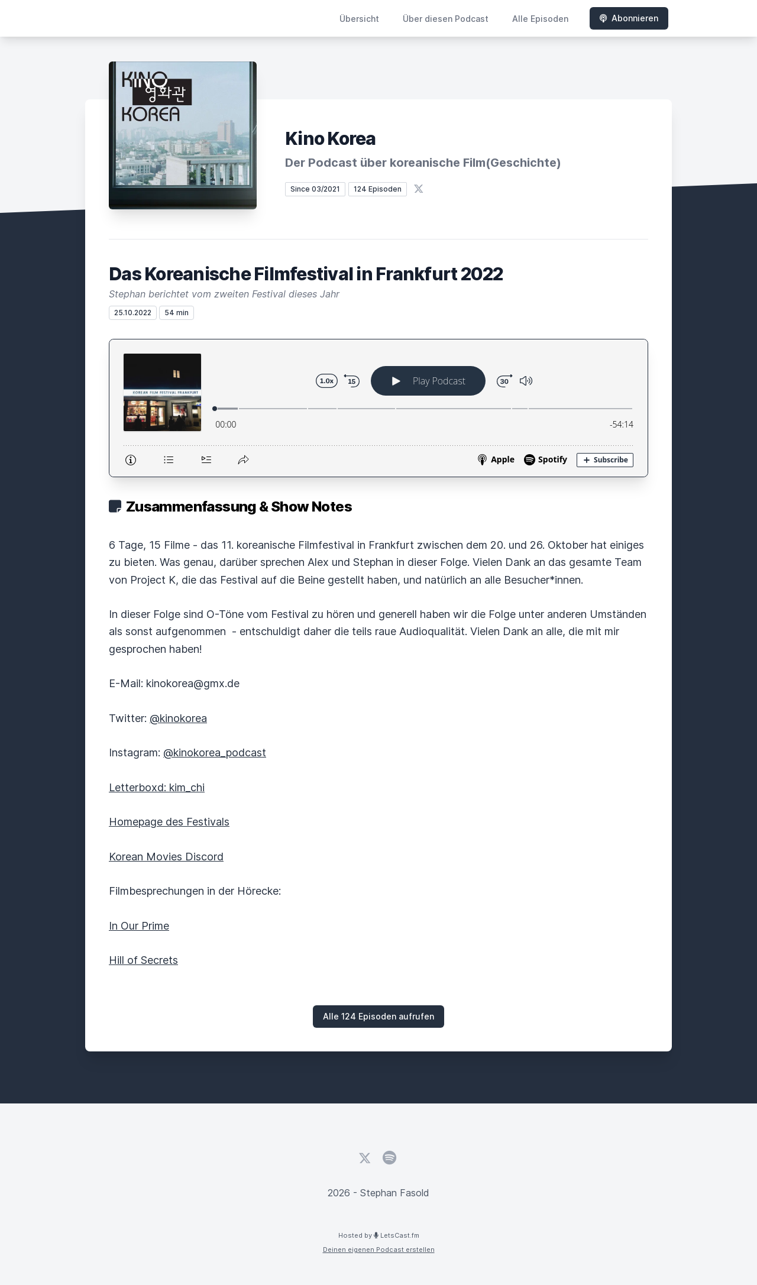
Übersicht (359, 19)
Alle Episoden (540, 19)
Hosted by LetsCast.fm (378, 1235)
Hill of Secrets (143, 960)
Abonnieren (629, 18)
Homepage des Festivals (169, 821)
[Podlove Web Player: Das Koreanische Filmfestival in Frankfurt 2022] (378, 408)
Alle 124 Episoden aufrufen (378, 1016)
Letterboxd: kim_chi (157, 787)
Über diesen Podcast (446, 19)
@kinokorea (178, 718)
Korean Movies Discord (166, 856)
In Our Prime (139, 926)
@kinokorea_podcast (214, 752)
